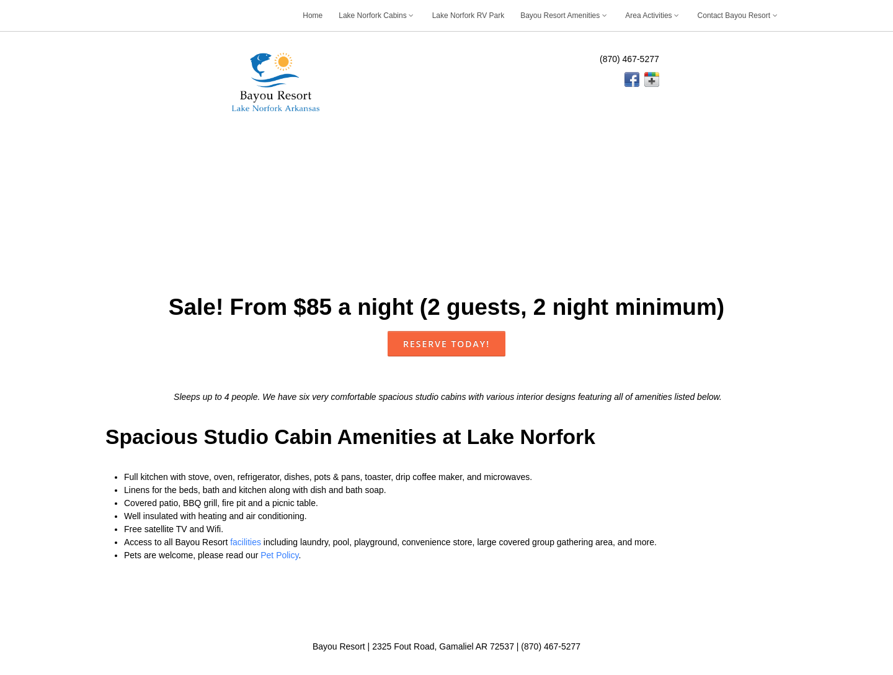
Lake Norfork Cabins (377, 15)
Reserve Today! (446, 344)
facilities (245, 542)
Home (312, 15)
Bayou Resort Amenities (564, 15)
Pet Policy (279, 555)
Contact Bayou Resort (739, 15)
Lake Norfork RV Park (468, 15)
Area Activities (653, 15)
